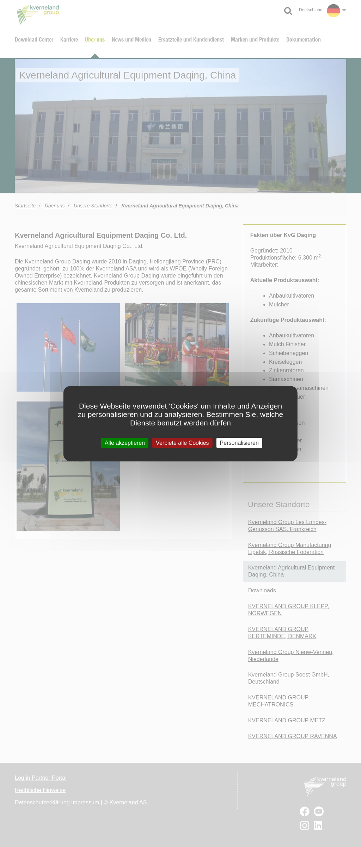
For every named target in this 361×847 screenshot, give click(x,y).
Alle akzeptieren (125, 443)
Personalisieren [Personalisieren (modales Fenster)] (239, 443)
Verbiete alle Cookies (182, 443)
